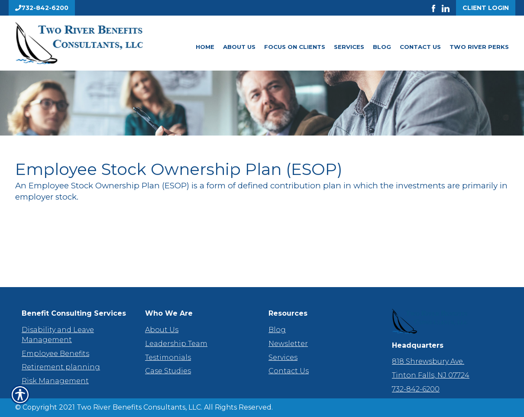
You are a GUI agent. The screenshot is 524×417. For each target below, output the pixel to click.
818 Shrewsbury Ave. (428, 361)
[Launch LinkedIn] (449, 7)
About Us (239, 46)
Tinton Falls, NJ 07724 (430, 375)
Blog (382, 46)
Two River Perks (479, 46)
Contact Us (420, 46)
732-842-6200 (416, 389)
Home (205, 46)
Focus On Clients (294, 46)
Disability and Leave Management (58, 335)
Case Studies (168, 371)
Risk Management (55, 381)
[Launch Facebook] (437, 7)
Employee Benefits (55, 353)
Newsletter (288, 343)
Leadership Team (176, 343)
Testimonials (168, 357)
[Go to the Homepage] (93, 43)
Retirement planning (61, 367)
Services (349, 46)
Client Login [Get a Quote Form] (486, 8)
